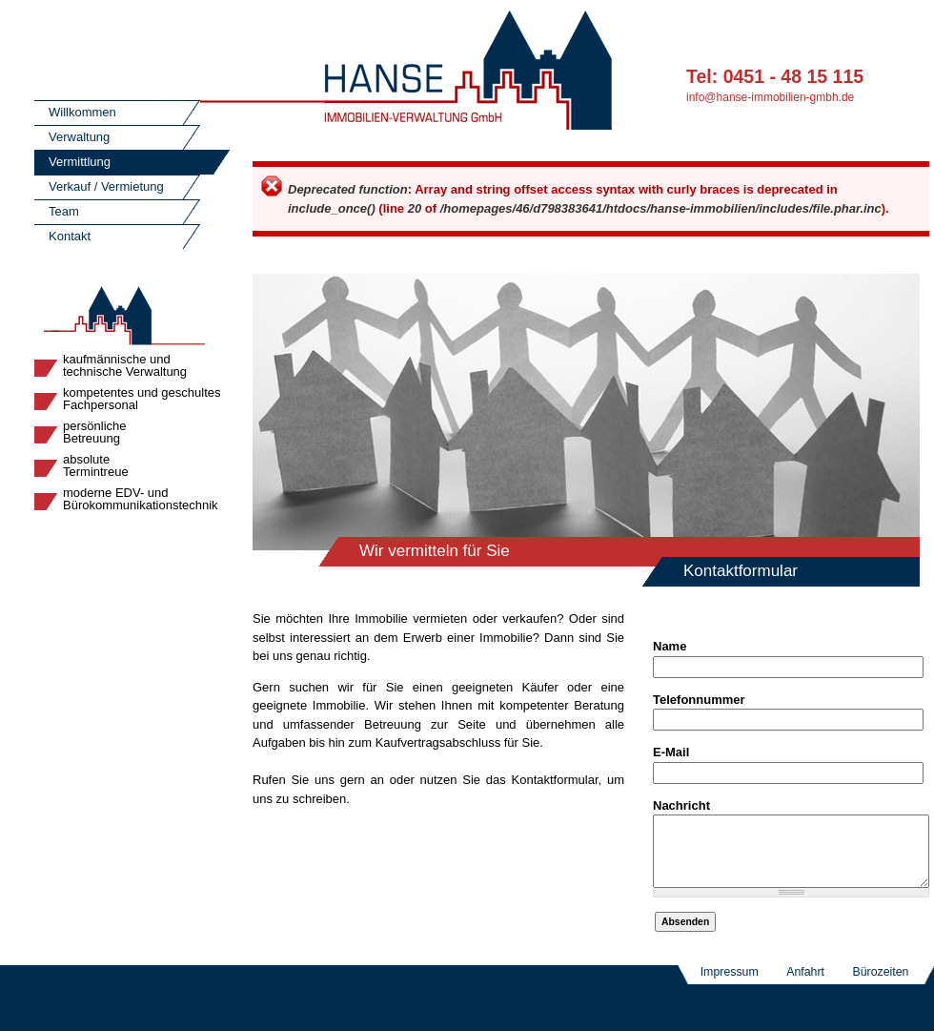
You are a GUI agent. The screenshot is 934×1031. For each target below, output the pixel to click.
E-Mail (671, 752)
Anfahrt (805, 986)
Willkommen (82, 112)
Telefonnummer (699, 699)
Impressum (729, 986)
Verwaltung (79, 137)
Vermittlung (80, 162)
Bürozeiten (880, 986)
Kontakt (70, 236)
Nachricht (681, 805)
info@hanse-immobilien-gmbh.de (770, 97)
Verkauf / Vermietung (106, 186)
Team (64, 211)
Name (669, 646)
